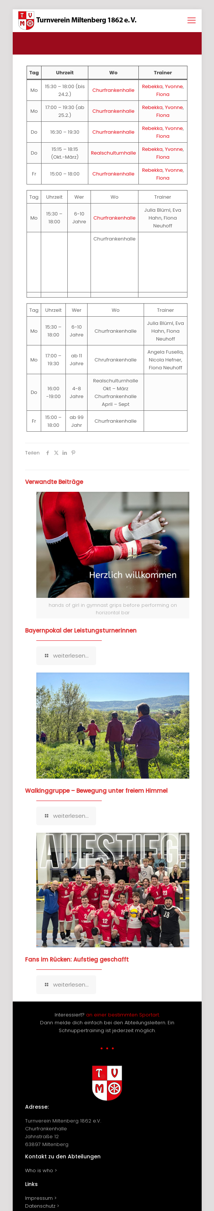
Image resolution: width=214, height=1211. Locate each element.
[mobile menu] (191, 20)
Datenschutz (40, 1206)
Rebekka (152, 86)
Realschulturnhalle (113, 152)
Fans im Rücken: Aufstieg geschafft (77, 959)
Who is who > (41, 1170)
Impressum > (40, 1198)
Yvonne (174, 86)
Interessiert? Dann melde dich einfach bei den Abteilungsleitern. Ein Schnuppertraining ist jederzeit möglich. (107, 1022)
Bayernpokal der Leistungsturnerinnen (81, 630)
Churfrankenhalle (113, 90)
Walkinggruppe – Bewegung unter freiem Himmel (96, 791)
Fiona (162, 94)
